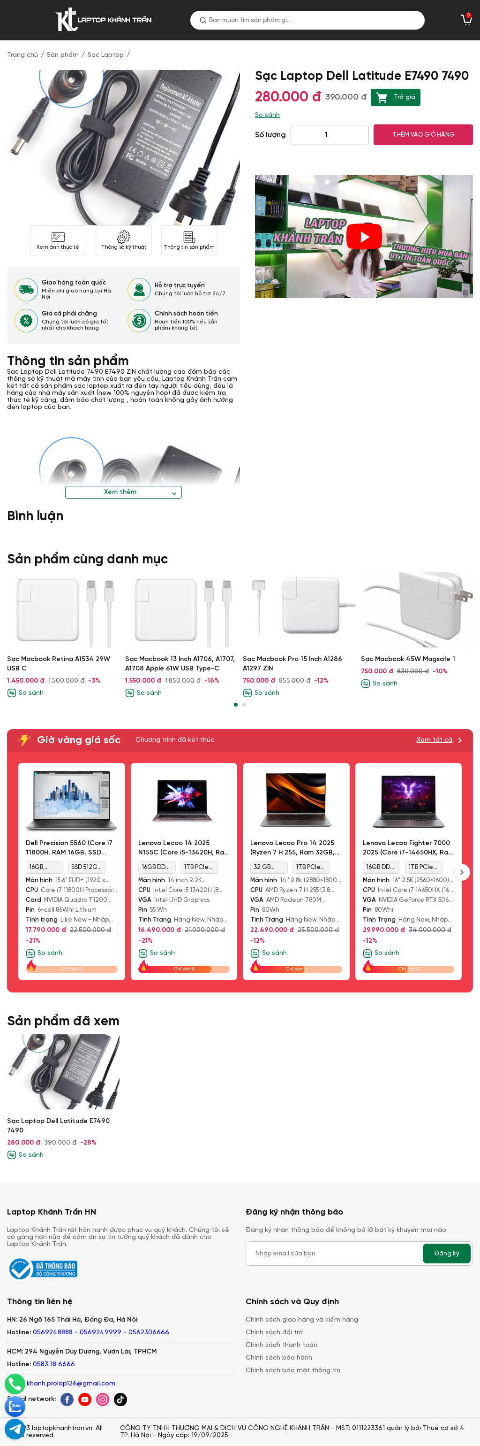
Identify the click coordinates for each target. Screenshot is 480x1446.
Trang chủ (22, 55)
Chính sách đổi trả (274, 1332)
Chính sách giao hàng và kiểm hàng (302, 1319)
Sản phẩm (63, 55)
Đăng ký (446, 1253)
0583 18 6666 (54, 1364)
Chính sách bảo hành (279, 1357)
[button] (236, 705)
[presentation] (461, 872)
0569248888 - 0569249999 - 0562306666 (101, 1332)
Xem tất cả (434, 740)
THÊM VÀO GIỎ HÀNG (423, 134)
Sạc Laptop (106, 55)
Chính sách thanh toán (281, 1345)
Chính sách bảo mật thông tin (293, 1370)
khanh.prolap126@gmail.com (71, 1383)
